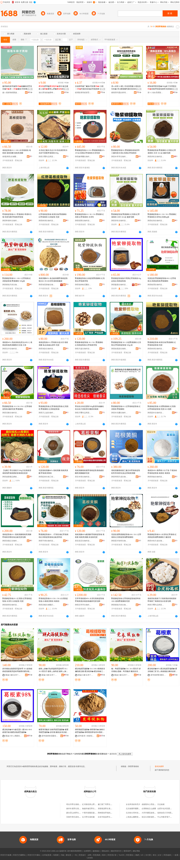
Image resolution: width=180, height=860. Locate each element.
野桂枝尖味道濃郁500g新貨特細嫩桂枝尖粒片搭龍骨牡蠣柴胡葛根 (89, 407)
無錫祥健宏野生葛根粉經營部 (93, 809)
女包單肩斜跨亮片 (133, 804)
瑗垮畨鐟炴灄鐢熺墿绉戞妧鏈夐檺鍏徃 (50, 736)
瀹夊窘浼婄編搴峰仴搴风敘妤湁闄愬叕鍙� (47, 92)
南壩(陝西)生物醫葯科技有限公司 (10, 157)
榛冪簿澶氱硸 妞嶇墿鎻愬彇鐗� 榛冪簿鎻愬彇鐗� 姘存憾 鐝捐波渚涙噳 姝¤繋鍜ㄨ (53, 731)
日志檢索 (161, 804)
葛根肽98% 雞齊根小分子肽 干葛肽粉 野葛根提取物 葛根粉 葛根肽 (162, 471)
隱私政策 (105, 851)
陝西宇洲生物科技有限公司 (47, 541)
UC (142, 855)
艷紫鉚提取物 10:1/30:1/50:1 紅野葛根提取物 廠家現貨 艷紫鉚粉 (17, 407)
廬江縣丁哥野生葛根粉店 (108, 804)
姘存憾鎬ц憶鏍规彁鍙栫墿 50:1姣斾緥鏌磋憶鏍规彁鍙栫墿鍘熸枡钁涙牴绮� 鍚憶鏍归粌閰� (17, 670)
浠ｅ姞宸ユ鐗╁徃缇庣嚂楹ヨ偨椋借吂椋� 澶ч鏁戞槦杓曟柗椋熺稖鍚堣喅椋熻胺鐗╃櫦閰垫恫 (126, 87)
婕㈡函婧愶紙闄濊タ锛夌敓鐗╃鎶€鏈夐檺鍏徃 (10, 92)
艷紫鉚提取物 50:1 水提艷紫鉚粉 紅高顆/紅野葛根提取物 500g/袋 (126, 343)
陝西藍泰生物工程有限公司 (47, 477)
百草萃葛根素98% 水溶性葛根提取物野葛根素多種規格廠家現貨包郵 (89, 599)
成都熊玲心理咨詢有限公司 (152, 804)
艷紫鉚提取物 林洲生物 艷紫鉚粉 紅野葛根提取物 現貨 (162, 343)
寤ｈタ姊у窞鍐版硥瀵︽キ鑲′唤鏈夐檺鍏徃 (156, 92)
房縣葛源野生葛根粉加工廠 (108, 809)
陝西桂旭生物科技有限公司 (156, 221)
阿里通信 (129, 855)
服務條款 (96, 851)
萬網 (137, 855)
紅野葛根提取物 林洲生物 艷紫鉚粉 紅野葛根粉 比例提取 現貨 (53, 215)
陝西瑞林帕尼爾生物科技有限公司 (83, 285)
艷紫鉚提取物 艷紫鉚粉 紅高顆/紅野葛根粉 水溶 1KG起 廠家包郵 (162, 151)
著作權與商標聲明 (74, 851)
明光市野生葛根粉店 (74, 804)
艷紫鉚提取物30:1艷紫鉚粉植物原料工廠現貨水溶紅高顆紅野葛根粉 (125, 151)
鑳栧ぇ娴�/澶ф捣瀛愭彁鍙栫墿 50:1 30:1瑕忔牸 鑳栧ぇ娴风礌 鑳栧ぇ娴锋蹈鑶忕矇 (53, 670)
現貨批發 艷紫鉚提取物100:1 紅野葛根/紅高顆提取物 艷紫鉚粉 (162, 279)
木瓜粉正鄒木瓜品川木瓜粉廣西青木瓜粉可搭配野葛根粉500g (53, 151)
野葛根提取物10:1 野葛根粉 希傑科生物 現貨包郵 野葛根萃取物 (17, 215)
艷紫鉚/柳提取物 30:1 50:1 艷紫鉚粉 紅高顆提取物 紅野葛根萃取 (89, 343)
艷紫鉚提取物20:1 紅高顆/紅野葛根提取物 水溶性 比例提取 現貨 (17, 599)
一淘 (75, 855)
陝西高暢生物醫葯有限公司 (47, 605)
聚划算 (68, 855)
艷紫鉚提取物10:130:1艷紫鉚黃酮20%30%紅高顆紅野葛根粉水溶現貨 (90, 151)
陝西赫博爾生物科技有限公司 (83, 157)
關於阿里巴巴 (116, 851)
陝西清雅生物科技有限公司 (10, 413)
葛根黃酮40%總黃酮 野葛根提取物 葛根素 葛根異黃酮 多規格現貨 (89, 535)
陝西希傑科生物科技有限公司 (10, 221)
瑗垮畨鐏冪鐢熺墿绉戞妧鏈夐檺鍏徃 (159, 675)
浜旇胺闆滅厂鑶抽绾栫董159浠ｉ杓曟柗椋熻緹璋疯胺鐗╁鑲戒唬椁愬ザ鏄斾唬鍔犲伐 (89, 87)
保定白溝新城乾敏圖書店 (151, 817)
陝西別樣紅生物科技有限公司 (10, 541)
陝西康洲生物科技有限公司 (10, 605)
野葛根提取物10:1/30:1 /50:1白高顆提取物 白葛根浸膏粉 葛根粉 (53, 599)
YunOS (121, 855)
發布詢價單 (159, 766)
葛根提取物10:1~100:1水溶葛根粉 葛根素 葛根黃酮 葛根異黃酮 (16, 151)
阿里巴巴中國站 (34, 855)
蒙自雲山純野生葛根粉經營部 (78, 813)
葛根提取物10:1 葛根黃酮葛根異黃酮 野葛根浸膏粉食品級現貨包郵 (16, 535)
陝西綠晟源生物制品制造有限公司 (119, 349)
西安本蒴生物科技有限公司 (83, 477)
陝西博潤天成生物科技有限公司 (119, 477)
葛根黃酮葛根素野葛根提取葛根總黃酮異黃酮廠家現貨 (89, 471)
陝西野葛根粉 (133, 766)
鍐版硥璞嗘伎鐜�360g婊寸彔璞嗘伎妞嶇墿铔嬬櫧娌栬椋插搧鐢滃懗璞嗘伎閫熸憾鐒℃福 (162, 87)
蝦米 (104, 855)
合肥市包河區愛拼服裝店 (167, 809)
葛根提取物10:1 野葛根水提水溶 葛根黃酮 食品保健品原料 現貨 (53, 343)
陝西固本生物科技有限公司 (156, 413)
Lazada (90, 858)
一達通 (175, 855)
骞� (30, 92)
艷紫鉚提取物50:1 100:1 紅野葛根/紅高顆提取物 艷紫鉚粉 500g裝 (16, 279)
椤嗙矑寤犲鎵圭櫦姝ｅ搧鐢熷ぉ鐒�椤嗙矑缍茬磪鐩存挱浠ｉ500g (53, 87)
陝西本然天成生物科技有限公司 (156, 541)
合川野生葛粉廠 (88, 817)
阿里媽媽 (96, 855)
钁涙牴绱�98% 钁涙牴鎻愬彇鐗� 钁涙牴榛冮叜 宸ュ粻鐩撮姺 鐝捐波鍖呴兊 (162, 670)
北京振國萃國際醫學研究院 (136, 809)
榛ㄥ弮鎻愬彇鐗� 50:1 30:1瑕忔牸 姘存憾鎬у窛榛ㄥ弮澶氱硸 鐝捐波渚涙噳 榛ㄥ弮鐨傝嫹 (126, 670)
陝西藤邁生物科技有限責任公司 (119, 285)
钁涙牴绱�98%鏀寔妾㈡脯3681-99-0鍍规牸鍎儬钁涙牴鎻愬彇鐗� (17, 730)
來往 (154, 855)
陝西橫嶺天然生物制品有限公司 (10, 285)
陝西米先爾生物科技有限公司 (119, 413)
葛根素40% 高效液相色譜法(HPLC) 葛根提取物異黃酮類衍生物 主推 (17, 343)
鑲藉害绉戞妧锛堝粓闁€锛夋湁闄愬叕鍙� (119, 92)
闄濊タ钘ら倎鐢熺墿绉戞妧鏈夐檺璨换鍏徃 (13, 736)
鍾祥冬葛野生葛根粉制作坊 (77, 809)
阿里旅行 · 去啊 (85, 855)
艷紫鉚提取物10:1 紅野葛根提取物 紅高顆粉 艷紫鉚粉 (126, 407)
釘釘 (160, 855)
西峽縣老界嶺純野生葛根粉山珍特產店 (113, 813)
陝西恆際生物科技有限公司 (83, 221)
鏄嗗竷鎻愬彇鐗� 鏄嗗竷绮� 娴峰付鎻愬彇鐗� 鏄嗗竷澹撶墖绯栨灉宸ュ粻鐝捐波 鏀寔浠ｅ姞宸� (90, 731)
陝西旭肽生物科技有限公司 (47, 349)
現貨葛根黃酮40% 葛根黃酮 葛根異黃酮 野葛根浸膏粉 (53, 471)
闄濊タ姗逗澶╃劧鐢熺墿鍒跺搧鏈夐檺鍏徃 (13, 675)
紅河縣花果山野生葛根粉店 (93, 804)
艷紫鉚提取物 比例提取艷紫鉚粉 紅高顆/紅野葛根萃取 (90, 279)
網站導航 (136, 851)
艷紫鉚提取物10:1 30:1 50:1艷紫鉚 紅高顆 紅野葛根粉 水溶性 (89, 215)
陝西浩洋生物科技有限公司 (10, 349)
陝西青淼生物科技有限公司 (156, 477)
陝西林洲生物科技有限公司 (47, 221)
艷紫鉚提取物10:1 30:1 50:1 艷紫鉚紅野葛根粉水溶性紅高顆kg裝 (162, 215)
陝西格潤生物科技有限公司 (156, 285)
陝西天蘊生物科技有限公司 (83, 349)
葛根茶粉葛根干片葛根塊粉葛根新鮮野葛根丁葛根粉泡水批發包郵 (162, 599)
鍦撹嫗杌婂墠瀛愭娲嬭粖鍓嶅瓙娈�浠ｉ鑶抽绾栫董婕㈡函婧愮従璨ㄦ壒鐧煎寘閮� (17, 87)
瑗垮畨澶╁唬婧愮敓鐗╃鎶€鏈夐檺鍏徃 (86, 736)
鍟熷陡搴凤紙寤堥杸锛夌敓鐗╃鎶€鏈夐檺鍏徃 (83, 92)
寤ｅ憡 (30, 89)
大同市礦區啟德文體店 (151, 813)
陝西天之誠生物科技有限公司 (47, 413)
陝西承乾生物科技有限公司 (156, 157)
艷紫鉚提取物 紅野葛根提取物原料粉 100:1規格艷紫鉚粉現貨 (126, 599)
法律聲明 (87, 851)
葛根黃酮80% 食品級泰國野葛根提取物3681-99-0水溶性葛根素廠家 (53, 279)
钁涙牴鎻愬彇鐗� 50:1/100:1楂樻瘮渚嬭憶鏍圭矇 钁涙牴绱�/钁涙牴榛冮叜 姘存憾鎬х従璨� (90, 670)
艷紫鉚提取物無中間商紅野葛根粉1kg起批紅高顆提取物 (126, 279)
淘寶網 (55, 855)
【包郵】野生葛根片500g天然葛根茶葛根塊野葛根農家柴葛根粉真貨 (16, 471)
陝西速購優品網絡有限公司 (10, 477)
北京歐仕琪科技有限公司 (136, 813)
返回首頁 (113, 754)
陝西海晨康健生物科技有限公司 (47, 285)
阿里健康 (167, 855)
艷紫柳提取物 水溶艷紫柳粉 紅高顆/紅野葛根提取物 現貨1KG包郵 (162, 407)
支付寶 (148, 855)
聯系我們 (127, 851)
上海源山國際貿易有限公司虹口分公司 (141, 817)
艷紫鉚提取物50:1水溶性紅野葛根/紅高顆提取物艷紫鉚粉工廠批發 (162, 535)
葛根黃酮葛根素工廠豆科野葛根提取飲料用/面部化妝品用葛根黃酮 (125, 471)
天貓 (62, 855)
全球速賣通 (46, 855)
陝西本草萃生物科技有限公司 (119, 157)
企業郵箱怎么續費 (149, 809)
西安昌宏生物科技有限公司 (83, 541)
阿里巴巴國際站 (19, 855)
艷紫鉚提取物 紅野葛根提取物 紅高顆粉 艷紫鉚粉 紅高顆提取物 (53, 407)
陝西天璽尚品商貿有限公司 (47, 157)
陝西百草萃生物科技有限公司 (83, 605)
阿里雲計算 (112, 855)
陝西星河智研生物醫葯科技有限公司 (119, 541)
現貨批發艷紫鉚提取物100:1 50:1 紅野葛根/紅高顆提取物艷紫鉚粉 (126, 535)
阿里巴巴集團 (5, 855)
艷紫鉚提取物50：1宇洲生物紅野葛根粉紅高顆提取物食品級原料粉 (53, 535)
